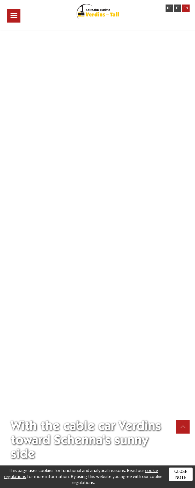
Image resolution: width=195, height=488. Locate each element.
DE (169, 8)
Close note (180, 474)
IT (177, 8)
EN (186, 8)
